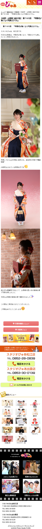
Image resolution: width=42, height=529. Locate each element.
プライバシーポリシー (16, 526)
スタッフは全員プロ (10, 477)
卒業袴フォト (22, 330)
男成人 (21, 430)
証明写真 (21, 421)
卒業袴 (34, 403)
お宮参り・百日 (21, 412)
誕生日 (34, 412)
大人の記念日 (34, 421)
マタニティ (34, 430)
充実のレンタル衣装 (31, 495)
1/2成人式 (7, 439)
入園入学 (7, 421)
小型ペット (7, 430)
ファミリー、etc (21, 439)
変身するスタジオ (31, 477)
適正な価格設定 (10, 495)
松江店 (29, 4)
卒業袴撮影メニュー (22, 323)
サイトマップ (29, 526)
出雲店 (34, 4)
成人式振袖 (7, 412)
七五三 (21, 403)
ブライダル (7, 403)
